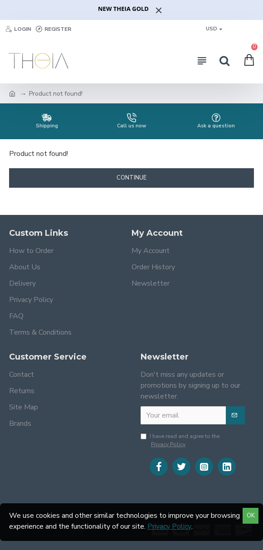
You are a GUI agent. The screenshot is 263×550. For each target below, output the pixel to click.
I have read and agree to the (180, 440)
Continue (131, 178)
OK (251, 515)
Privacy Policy (169, 526)
